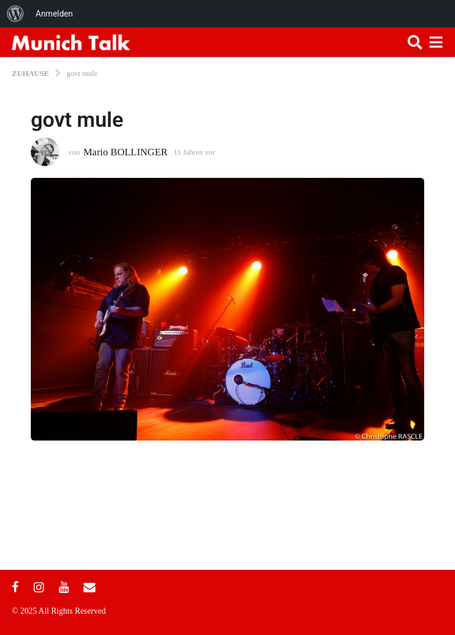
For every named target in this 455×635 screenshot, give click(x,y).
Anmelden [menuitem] (54, 13)
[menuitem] (15, 13)
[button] (415, 42)
